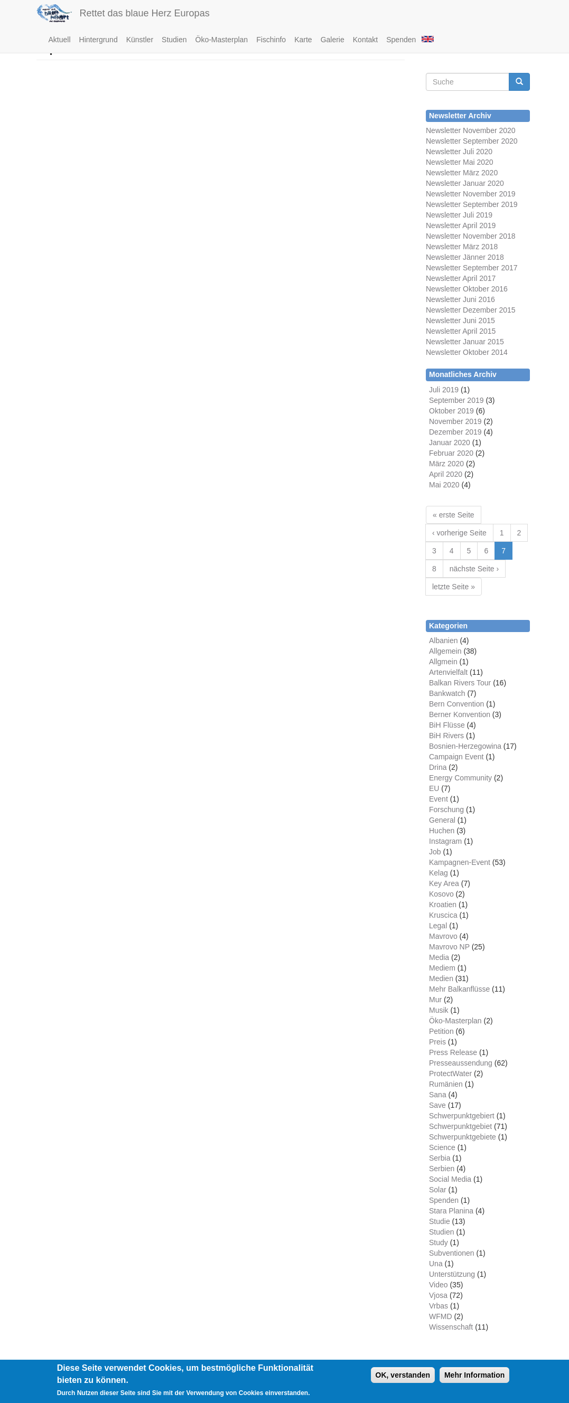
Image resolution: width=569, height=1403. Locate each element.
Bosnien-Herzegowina (465, 746)
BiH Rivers (446, 735)
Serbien (441, 1168)
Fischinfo (271, 39)
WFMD (440, 1316)
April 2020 (445, 474)
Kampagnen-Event (459, 862)
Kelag (438, 873)
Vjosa (438, 1295)
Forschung (446, 809)
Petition (441, 1031)
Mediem (442, 968)
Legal (438, 925)
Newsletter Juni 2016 (460, 299)
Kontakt (365, 39)
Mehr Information (474, 1378)
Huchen (441, 830)
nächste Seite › (474, 568)
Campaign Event (456, 756)
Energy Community (460, 778)
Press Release (453, 1052)
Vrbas (438, 1306)
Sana (437, 1094)
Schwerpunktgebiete (462, 1137)
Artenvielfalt (448, 672)
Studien (174, 39)
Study (438, 1242)
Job (435, 852)
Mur (435, 999)
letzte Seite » (453, 586)
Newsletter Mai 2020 (459, 162)
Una (436, 1263)
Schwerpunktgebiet (460, 1126)
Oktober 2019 (451, 411)
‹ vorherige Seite (459, 533)
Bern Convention (456, 704)
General (442, 820)
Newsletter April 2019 (461, 225)
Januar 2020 (449, 442)
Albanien (443, 640)
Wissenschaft (451, 1327)
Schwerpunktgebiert (462, 1116)
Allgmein (443, 661)
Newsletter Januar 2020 (465, 183)
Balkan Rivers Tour (460, 683)
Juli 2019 (444, 389)
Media (439, 957)
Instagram (445, 841)
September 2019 (456, 400)
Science (442, 1147)
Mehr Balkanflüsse (459, 989)
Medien (441, 978)
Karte (303, 39)
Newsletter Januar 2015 (465, 341)
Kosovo (441, 894)
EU (434, 788)
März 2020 (446, 463)
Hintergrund (98, 39)
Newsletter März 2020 (462, 172)
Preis (437, 1042)
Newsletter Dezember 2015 (471, 310)
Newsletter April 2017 (461, 278)
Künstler (139, 39)
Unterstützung (452, 1274)
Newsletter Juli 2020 (459, 151)
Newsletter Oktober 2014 (467, 352)
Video (438, 1284)
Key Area (444, 883)
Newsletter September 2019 (472, 204)
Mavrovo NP (449, 947)
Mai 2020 (444, 485)
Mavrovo (443, 936)
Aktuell (60, 39)
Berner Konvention (459, 714)
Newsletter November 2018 (471, 236)
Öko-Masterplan (221, 39)
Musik (439, 1010)
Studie (439, 1221)
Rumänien (446, 1084)
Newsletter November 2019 (471, 194)
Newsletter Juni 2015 (460, 320)
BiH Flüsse (447, 725)
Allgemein (445, 651)
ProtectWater (450, 1073)
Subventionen (451, 1253)
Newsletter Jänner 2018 (465, 257)
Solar (437, 1189)
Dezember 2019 (455, 432)
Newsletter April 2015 (461, 331)
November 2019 (455, 421)
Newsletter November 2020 (471, 130)
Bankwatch (447, 693)
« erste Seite (453, 515)
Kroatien (442, 904)
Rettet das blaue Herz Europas (145, 13)
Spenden (401, 39)
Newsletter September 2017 (472, 267)
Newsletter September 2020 (472, 141)
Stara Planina (451, 1211)
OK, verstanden (403, 1378)
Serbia (439, 1158)
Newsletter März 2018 (462, 246)
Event (438, 799)
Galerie (332, 39)
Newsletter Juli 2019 (459, 215)
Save (437, 1105)
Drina (437, 767)
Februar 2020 (451, 453)
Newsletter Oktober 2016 (467, 289)
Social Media (450, 1179)
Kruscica (443, 915)
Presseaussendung (460, 1063)
